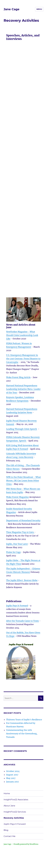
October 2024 (13, 771)
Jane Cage (11, 9)
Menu (39, 9)
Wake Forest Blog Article (18, 377)
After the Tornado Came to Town (22, 621)
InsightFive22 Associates (16, 799)
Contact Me (9, 836)
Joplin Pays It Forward (17, 605)
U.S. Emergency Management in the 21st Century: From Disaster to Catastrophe (23, 358)
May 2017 (10, 778)
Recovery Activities (14, 818)
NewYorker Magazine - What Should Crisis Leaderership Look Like (22, 335)
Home (7, 793)
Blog (6, 830)
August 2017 (12, 774)
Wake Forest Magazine (17, 497)
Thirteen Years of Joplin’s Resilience (24, 719)
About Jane (9, 805)
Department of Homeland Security (23, 520)
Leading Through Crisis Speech (21, 429)
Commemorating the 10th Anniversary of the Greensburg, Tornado (21, 733)
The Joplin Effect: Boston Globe (21, 580)
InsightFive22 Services (15, 812)
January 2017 (12, 781)
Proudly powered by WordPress (26, 844)
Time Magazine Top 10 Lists (20, 532)
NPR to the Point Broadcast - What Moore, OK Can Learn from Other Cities (23, 480)
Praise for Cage (13, 552)
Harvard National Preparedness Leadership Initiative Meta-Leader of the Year (23, 389)
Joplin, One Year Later (17, 544)
